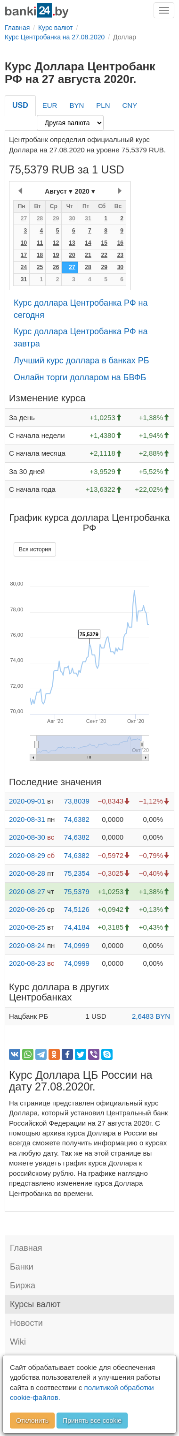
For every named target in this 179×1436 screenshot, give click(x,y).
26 (56, 267)
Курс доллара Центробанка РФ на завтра (81, 337)
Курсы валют (35, 1304)
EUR (49, 105)
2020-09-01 (27, 801)
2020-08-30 (27, 837)
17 (24, 255)
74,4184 (77, 927)
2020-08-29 (27, 855)
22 (104, 255)
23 (120, 255)
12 (56, 243)
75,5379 (77, 891)
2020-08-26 (27, 909)
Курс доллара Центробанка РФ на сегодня (81, 309)
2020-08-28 (27, 873)
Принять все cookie (92, 1420)
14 (88, 243)
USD (20, 105)
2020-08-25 (27, 927)
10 (24, 243)
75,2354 (77, 873)
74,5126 (77, 909)
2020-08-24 (27, 945)
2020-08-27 (27, 891)
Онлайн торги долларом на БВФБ (80, 377)
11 (40, 243)
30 (72, 218)
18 (40, 255)
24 (24, 267)
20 (72, 255)
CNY (129, 105)
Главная (26, 1248)
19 (56, 255)
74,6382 (77, 819)
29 (56, 218)
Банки (21, 1266)
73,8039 (77, 801)
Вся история (35, 549)
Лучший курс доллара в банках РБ (81, 360)
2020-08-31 (27, 819)
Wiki (18, 1341)
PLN (103, 105)
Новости (26, 1323)
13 (72, 243)
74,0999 (77, 945)
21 (88, 255)
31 (88, 218)
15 (104, 243)
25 (40, 267)
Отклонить (32, 1420)
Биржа (22, 1285)
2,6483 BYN (151, 1016)
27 (24, 218)
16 (120, 243)
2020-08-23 (27, 963)
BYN (76, 105)
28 (40, 218)
